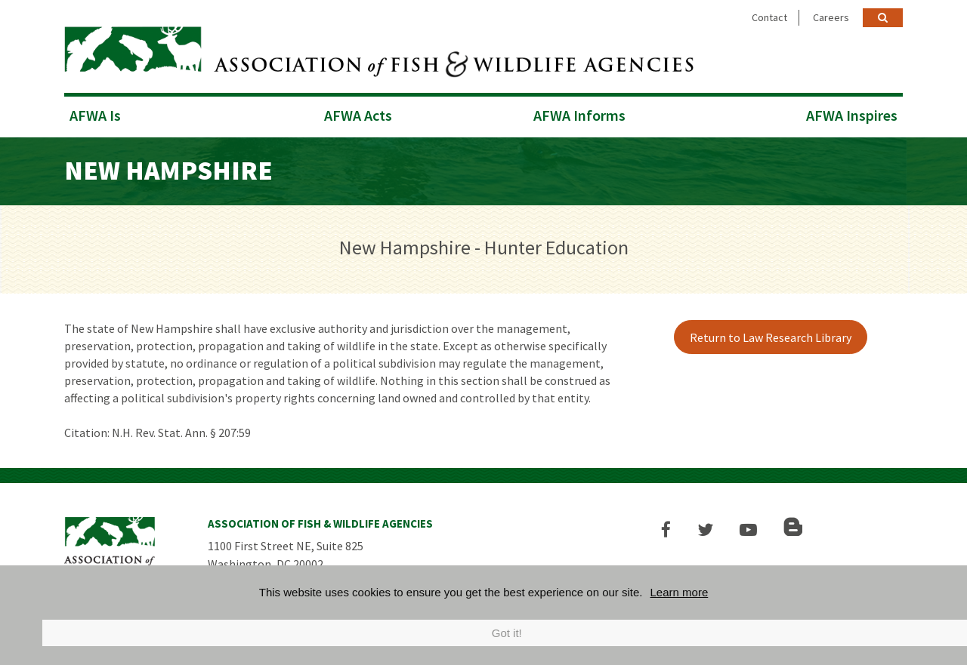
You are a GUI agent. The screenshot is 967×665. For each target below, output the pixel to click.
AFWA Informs (579, 115)
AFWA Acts (358, 115)
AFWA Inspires (851, 115)
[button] (666, 529)
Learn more (679, 592)
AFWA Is (95, 115)
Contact (769, 17)
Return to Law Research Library (770, 337)
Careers (831, 17)
